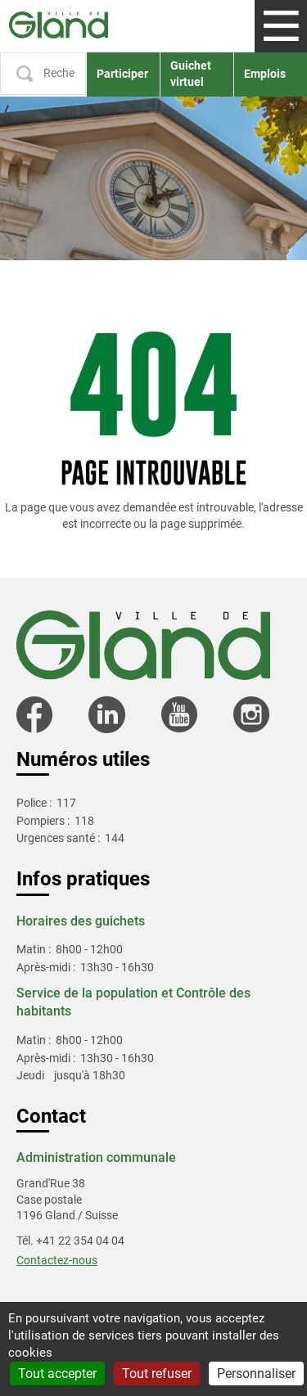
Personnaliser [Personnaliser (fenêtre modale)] (256, 1373)
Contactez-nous (56, 1260)
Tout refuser (157, 1373)
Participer (122, 73)
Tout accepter (57, 1373)
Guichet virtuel (190, 73)
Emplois (265, 73)
